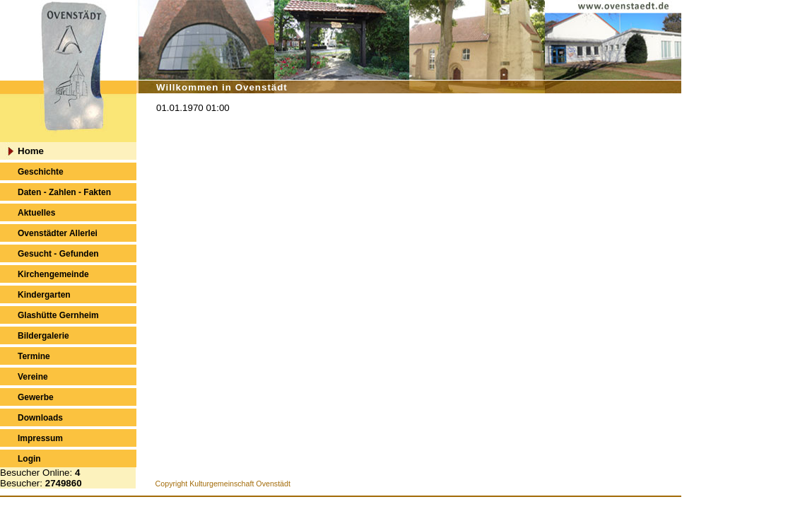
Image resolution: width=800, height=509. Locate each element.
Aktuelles (36, 213)
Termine (34, 356)
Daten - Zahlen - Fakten (64, 192)
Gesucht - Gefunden (58, 254)
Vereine (33, 377)
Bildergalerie (43, 336)
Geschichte (41, 172)
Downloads (40, 418)
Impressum (40, 438)
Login (29, 459)
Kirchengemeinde (53, 274)
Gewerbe (36, 397)
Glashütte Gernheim (58, 315)
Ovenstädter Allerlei (58, 233)
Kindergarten (44, 295)
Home (31, 151)
